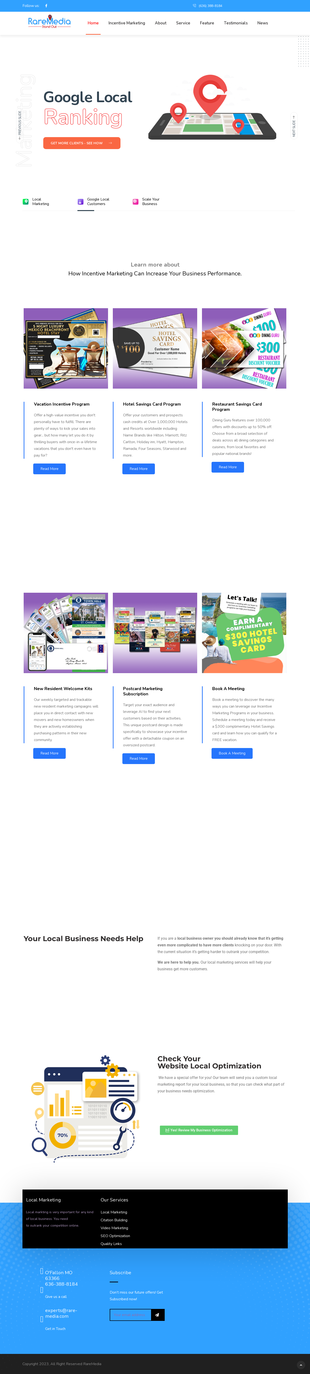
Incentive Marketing (127, 23)
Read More (49, 468)
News (262, 23)
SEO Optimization (115, 1236)
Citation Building (114, 1220)
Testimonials (236, 23)
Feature (207, 23)
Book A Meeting (232, 753)
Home (93, 23)
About (160, 23)
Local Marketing (114, 1212)
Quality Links (111, 1243)
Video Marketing (114, 1228)
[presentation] (20, 125)
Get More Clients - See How (81, 143)
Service (183, 23)
